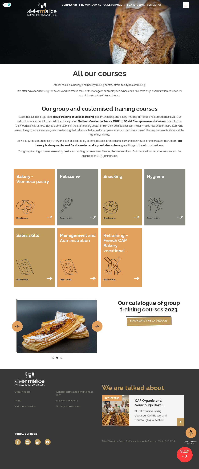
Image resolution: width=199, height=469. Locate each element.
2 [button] (57, 358)
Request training (184, 454)
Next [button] (97, 326)
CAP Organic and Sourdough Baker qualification (149, 405)
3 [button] (61, 358)
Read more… (34, 217)
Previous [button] (17, 326)
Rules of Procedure (67, 400)
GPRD (18, 400)
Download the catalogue (148, 320)
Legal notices (22, 391)
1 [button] (53, 358)
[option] (57, 326)
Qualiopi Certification (68, 406)
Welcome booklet (25, 406)
